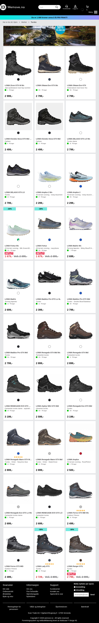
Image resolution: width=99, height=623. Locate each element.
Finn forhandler (32, 591)
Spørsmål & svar (56, 594)
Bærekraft (85, 607)
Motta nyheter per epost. (84, 584)
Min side (6, 589)
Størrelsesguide (32, 594)
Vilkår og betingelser (38, 607)
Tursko (34, 22)
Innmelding (80, 587)
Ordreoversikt (8, 591)
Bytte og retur (8, 596)
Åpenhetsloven (61, 607)
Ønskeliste (7, 594)
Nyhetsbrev (30, 596)
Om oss (29, 589)
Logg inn (75, 6)
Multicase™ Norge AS (68, 620)
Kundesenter (55, 589)
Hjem (15, 22)
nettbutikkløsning (45, 620)
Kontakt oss (54, 591)
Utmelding (80, 590)
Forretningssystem (29, 620)
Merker (24, 22)
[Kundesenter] (66, 6)
